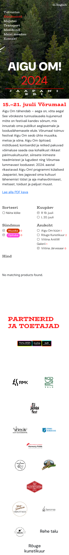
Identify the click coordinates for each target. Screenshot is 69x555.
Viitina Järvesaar (51, 248)
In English (60, 5)
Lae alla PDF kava (15, 192)
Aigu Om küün (49, 230)
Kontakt (10, 38)
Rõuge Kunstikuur (52, 235)
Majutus (10, 21)
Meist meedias (15, 34)
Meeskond (12, 29)
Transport (12, 25)
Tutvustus (12, 12)
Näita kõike (11, 213)
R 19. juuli (45, 213)
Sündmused (13, 16)
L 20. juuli (45, 217)
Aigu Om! (34, 73)
